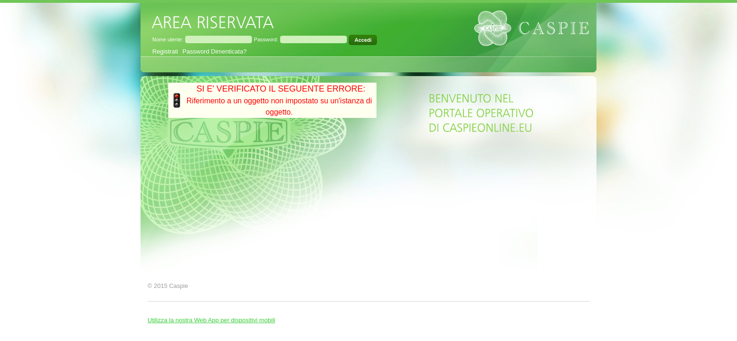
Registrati (165, 51)
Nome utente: (167, 39)
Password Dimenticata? (214, 51)
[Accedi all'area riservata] (363, 40)
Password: (266, 39)
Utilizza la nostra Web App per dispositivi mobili (211, 320)
